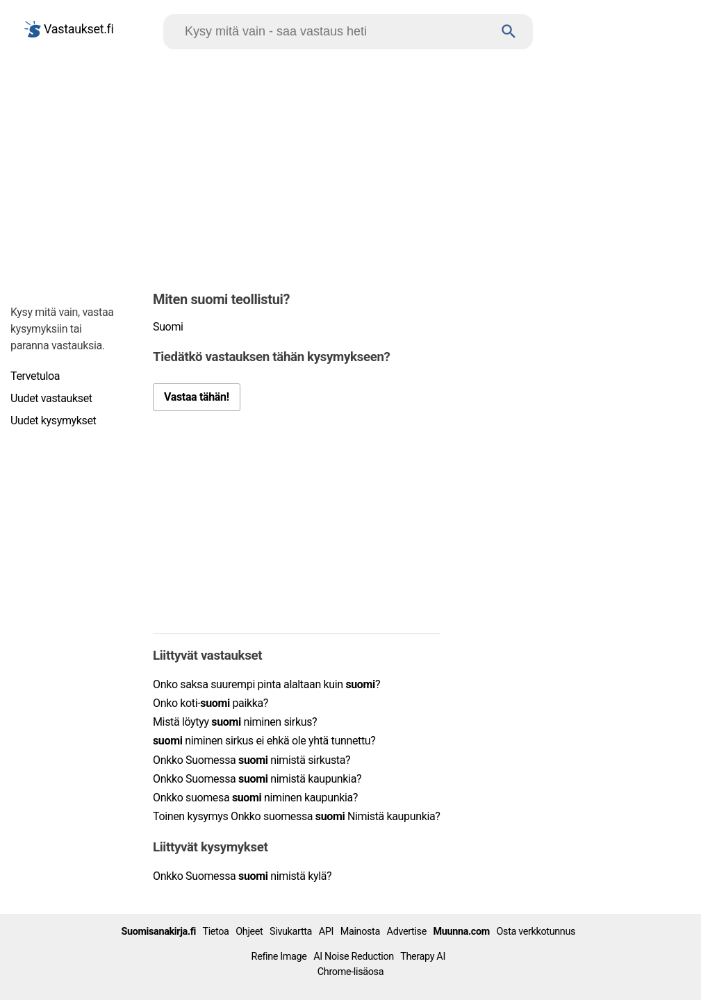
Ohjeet (249, 932)
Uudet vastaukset (51, 398)
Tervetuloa (35, 376)
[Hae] (335, 31)
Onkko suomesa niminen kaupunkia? (255, 797)
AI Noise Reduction (353, 956)
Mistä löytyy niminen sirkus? (235, 721)
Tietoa (215, 932)
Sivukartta (291, 932)
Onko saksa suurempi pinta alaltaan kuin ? (266, 684)
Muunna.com (462, 932)
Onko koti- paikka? (210, 703)
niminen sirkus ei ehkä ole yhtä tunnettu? (264, 740)
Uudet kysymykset (53, 420)
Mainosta (360, 932)
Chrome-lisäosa (350, 972)
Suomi (168, 326)
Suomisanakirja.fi (158, 932)
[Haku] (509, 31)
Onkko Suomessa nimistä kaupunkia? (257, 778)
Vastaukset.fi (69, 29)
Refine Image (279, 956)
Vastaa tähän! (196, 396)
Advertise (407, 932)
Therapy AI (422, 956)
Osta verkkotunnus (536, 932)
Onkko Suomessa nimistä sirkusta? (251, 760)
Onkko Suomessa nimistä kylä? (242, 876)
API (326, 932)
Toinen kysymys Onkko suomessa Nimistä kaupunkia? (296, 816)
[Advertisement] (350, 167)
